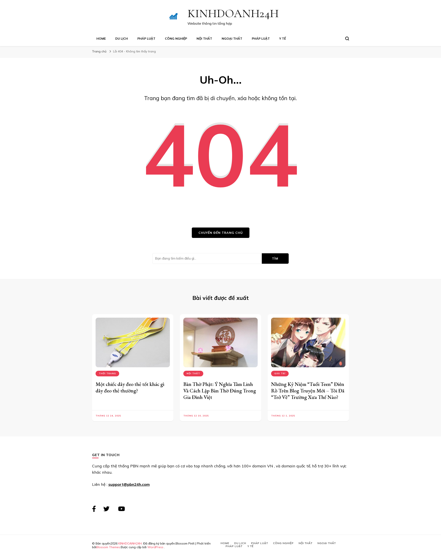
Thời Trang (107, 373)
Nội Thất (204, 39)
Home (101, 39)
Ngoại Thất (232, 39)
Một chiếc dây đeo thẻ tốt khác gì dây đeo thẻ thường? (130, 387)
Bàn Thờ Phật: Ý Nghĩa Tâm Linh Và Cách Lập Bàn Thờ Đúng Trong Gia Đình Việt (219, 390)
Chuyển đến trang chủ (221, 233)
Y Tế (282, 39)
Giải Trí (279, 373)
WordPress (155, 547)
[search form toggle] (347, 39)
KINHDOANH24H (233, 13)
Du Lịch (121, 39)
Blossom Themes (108, 547)
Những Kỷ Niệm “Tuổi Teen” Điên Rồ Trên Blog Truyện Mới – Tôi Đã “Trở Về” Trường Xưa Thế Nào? (307, 390)
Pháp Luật (146, 39)
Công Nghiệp (176, 39)
